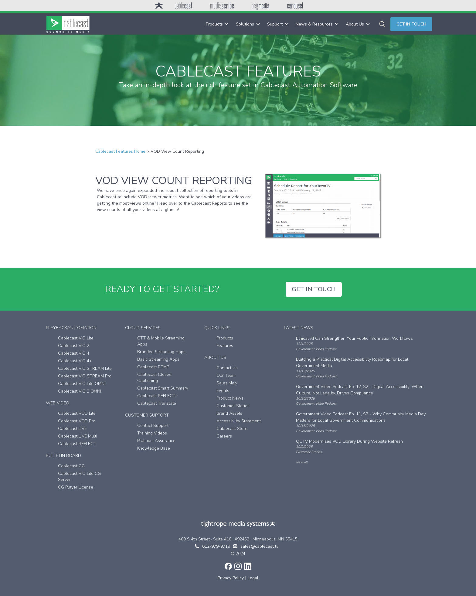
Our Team (226, 375)
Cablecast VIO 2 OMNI (79, 391)
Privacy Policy (231, 578)
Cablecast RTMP (153, 367)
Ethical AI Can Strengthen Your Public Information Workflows (354, 338)
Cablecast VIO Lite (75, 338)
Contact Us (227, 368)
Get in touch (411, 24)
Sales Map (226, 383)
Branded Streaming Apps (161, 352)
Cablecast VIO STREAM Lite (85, 368)
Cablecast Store (231, 428)
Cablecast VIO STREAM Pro (84, 376)
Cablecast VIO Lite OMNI (81, 384)
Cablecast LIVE (72, 428)
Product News (229, 398)
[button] (217, 24)
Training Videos (152, 433)
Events (222, 390)
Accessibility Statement (238, 421)
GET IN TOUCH (314, 289)
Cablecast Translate (156, 403)
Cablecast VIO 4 (73, 353)
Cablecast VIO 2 (73, 346)
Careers (224, 436)
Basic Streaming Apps (158, 359)
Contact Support (152, 425)
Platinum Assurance (156, 441)
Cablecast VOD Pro (76, 421)
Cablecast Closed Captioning (154, 377)
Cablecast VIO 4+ (75, 361)
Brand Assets (229, 413)
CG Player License (75, 487)
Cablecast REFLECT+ (157, 396)
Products (224, 338)
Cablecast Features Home (120, 151)
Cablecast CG (71, 466)
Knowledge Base (153, 448)
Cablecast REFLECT (77, 444)
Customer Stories (233, 406)
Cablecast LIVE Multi (77, 436)
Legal (253, 578)
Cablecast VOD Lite (77, 413)
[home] (68, 24)
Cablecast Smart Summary (162, 388)
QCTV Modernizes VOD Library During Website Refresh (349, 441)
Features (224, 346)
